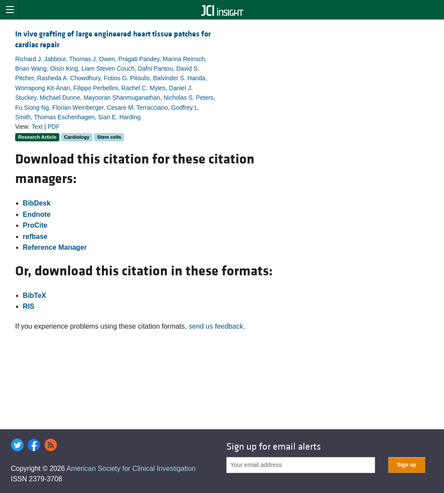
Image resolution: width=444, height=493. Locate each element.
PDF (54, 126)
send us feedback (216, 326)
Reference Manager (55, 247)
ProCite (35, 225)
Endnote (37, 214)
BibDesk (37, 203)
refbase (35, 236)
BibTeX (34, 295)
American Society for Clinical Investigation (131, 468)
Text (37, 126)
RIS (29, 306)
